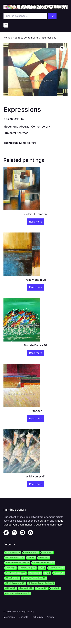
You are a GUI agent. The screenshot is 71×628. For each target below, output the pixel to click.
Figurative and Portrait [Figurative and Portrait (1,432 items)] (15, 573)
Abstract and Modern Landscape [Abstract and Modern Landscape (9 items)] (17, 593)
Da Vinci (44, 520)
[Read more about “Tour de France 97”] (35, 353)
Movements (9, 617)
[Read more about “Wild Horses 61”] (35, 484)
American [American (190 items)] (42, 588)
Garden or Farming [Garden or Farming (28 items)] (27, 568)
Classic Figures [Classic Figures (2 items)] (12, 578)
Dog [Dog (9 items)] (47, 573)
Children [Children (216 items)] (10, 588)
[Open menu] (5, 25)
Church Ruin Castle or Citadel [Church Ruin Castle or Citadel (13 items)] (34, 578)
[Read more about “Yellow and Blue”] (35, 287)
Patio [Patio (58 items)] (31, 558)
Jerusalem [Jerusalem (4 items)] (10, 568)
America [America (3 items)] (55, 588)
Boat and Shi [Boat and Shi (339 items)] (26, 588)
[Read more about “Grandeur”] (35, 418)
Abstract (22, 132)
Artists (50, 617)
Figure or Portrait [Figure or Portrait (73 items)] (56, 568)
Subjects (23, 617)
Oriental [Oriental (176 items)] (43, 558)
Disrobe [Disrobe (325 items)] (59, 573)
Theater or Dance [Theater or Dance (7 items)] (13, 552)
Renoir (28, 524)
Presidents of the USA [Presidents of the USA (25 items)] (14, 558)
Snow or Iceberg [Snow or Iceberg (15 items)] (31, 552)
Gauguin (39, 524)
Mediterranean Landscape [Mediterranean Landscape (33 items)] (43, 563)
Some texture (28, 142)
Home (6, 37)
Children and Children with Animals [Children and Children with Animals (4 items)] (41, 583)
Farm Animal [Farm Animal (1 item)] (35, 573)
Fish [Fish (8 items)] (42, 568)
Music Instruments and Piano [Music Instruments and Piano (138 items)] (17, 563)
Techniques (37, 617)
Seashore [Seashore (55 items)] (47, 552)
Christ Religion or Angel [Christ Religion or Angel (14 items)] (15, 583)
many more (56, 524)
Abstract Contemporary (26, 37)
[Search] (52, 16)
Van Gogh (18, 524)
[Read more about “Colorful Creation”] (35, 221)
